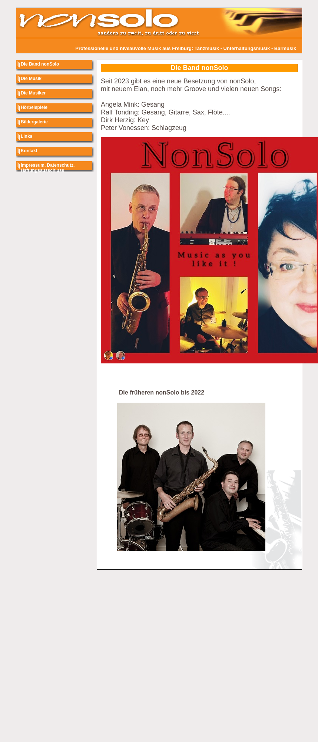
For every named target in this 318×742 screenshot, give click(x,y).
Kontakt (29, 150)
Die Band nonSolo (40, 64)
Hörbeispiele (34, 107)
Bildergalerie (34, 121)
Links (26, 136)
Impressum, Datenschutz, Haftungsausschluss (47, 168)
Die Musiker (33, 93)
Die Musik (31, 78)
